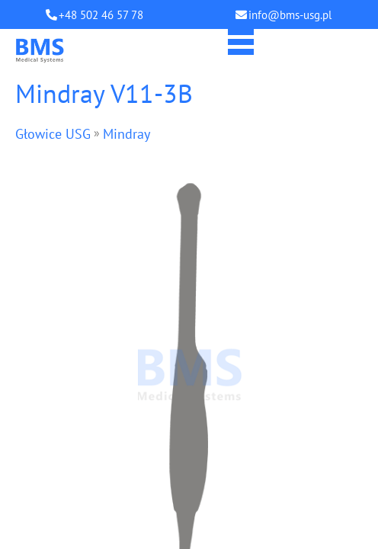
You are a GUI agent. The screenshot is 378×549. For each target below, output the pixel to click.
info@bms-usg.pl (290, 15)
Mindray (126, 134)
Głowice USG (53, 134)
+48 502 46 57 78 (101, 15)
